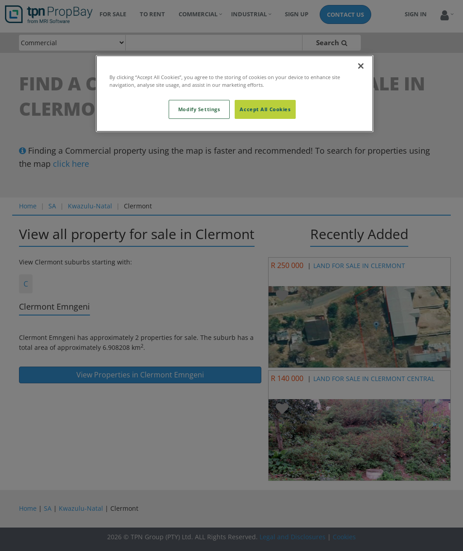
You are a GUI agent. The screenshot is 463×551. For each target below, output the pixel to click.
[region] (234, 93)
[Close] (361, 66)
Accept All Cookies (265, 109)
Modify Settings (199, 109)
